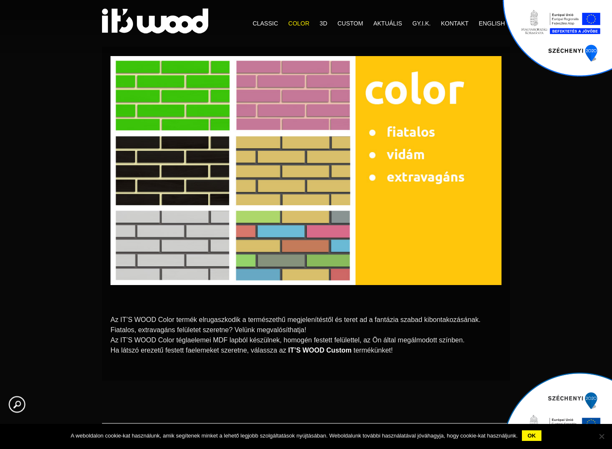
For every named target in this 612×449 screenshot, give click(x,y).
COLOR (298, 23)
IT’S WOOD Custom (319, 350)
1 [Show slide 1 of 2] (300, 299)
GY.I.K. (421, 23)
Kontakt (454, 23)
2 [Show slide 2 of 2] (311, 299)
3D (323, 23)
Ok (531, 435)
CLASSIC (265, 23)
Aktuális (387, 23)
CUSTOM (350, 23)
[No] (601, 436)
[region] (306, 184)
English (492, 23)
